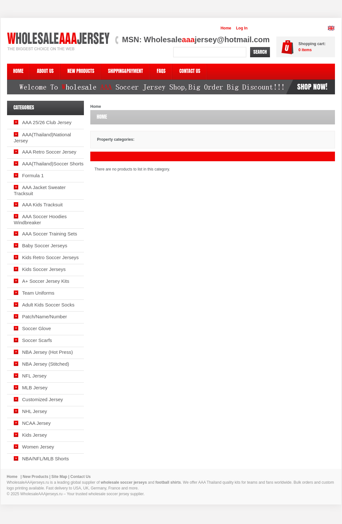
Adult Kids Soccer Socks (48, 304)
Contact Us (80, 476)
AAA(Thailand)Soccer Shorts (53, 163)
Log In (242, 28)
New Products (35, 476)
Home (226, 28)
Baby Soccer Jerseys (44, 245)
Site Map (59, 476)
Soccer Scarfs (37, 340)
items (305, 50)
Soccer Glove (36, 328)
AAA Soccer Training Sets (49, 233)
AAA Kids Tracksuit (42, 204)
